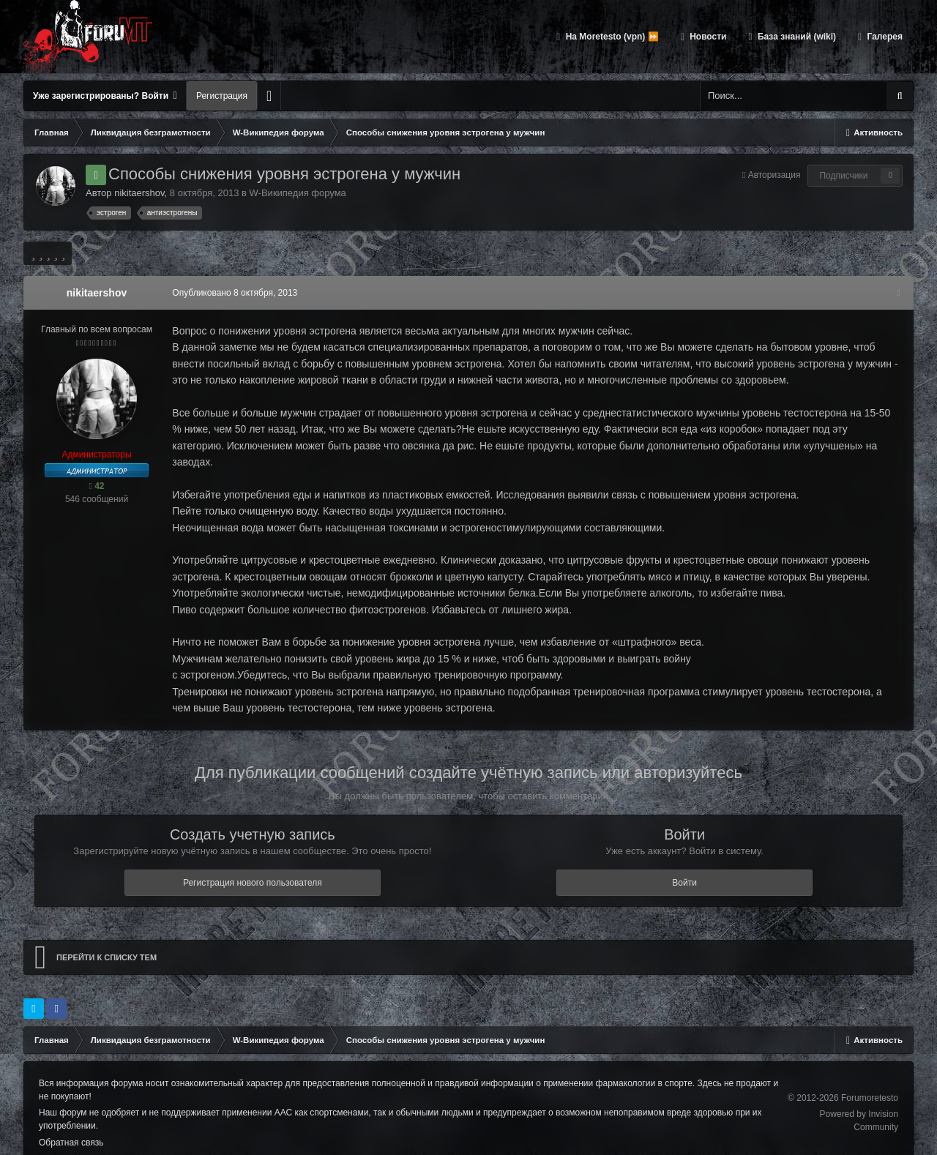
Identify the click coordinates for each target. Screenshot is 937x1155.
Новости (707, 36)
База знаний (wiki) (795, 36)
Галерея (884, 36)
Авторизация (774, 175)
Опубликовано (232, 293)
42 (96, 486)
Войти (684, 866)
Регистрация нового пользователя (252, 866)
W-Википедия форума (298, 192)
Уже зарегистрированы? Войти (105, 96)
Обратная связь (71, 1126)
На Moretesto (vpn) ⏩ (610, 36)
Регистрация (221, 96)
